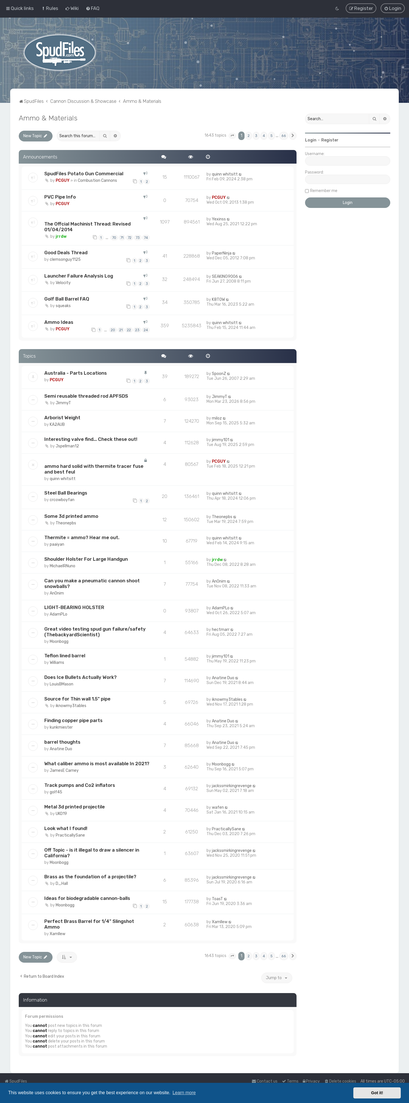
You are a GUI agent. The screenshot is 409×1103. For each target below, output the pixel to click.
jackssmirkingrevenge (232, 785)
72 (130, 237)
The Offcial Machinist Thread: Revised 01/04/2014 (87, 226)
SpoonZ (219, 373)
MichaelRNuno (62, 566)
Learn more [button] (184, 1092)
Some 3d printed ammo (71, 516)
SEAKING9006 (225, 276)
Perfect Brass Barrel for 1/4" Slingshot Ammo (89, 924)
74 (146, 237)
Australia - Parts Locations (75, 373)
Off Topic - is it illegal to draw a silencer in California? (91, 852)
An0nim (57, 593)
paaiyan (57, 544)
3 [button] (256, 136)
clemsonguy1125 (65, 259)
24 (146, 330)
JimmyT (63, 403)
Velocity (63, 282)
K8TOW (218, 299)
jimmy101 (220, 439)
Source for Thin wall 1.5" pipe (77, 699)
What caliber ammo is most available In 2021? (96, 763)
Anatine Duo (223, 677)
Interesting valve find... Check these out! (90, 439)
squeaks (63, 305)
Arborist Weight (62, 417)
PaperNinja (221, 253)
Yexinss (219, 219)
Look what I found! (65, 828)
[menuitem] (49, 8)
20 (113, 330)
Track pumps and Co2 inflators (79, 785)
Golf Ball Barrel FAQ (66, 299)
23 (137, 330)
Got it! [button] (377, 1093)
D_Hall (62, 883)
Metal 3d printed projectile (74, 807)
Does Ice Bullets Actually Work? (80, 677)
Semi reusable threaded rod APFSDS (86, 396)
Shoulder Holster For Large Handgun (86, 559)
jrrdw (61, 236)
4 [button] (264, 136)
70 (114, 237)
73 (138, 237)
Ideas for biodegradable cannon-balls (87, 898)
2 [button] (249, 136)
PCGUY (63, 180)
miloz (217, 418)
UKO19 (61, 813)
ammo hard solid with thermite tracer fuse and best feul (93, 469)
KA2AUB (57, 424)
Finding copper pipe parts (73, 720)
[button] (232, 136)
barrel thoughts (62, 742)
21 (121, 330)
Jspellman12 (67, 446)
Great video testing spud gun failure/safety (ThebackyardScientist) (95, 631)
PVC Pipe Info (60, 197)
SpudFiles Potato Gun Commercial (83, 173)
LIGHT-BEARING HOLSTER (74, 607)
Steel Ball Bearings (65, 493)
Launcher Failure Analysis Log (78, 276)
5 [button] (271, 136)
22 (129, 330)
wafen (218, 807)
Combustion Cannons (97, 180)
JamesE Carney (64, 770)
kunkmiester (61, 727)
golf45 (56, 792)
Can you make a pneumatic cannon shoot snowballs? (92, 583)
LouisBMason (61, 684)
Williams (57, 662)
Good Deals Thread (65, 252)
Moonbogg (59, 641)
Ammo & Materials (48, 118)
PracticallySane (70, 835)
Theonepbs (66, 522)
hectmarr (220, 629)
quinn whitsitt (225, 174)
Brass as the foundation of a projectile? (90, 876)
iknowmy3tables (71, 705)
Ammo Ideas (58, 322)
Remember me (323, 190)
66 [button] (283, 136)
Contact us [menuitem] (264, 1081)
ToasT (217, 898)
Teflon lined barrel (64, 655)
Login (310, 140)
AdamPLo (58, 614)
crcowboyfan (62, 499)
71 (122, 237)
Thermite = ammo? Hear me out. (81, 537)
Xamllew (57, 933)
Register (330, 140)
